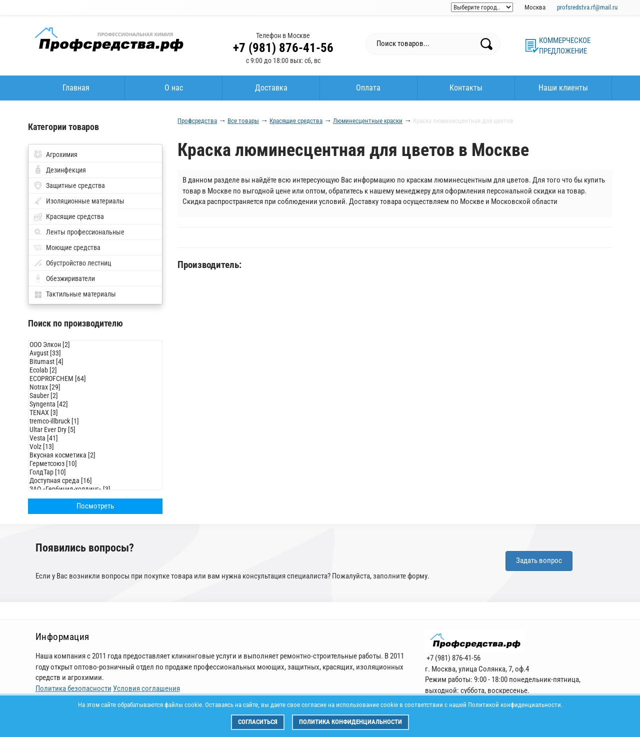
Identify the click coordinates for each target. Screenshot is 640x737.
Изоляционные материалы (85, 201)
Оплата (368, 87)
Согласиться (258, 722)
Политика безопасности (74, 688)
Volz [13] (95, 446)
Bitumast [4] (95, 362)
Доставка (271, 87)
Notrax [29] (95, 387)
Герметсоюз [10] (95, 464)
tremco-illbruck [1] (95, 421)
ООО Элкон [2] (95, 344)
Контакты (466, 87)
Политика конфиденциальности (350, 722)
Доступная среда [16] (95, 480)
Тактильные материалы (81, 294)
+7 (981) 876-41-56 (283, 47)
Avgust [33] (95, 353)
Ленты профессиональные (85, 232)
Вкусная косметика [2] (95, 455)
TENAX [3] (95, 412)
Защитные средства (75, 186)
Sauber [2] (95, 396)
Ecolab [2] (95, 370)
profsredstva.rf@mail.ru (587, 7)
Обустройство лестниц (78, 263)
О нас (173, 87)
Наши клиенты (563, 87)
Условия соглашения (146, 688)
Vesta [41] (95, 438)
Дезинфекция (66, 170)
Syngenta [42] (95, 404)
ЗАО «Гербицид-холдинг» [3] (95, 489)
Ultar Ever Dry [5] (95, 430)
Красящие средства (75, 216)
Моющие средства (73, 248)
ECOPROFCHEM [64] (95, 378)
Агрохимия (62, 154)
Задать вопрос (539, 560)
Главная (76, 87)
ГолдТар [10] (95, 472)
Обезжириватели (70, 278)
